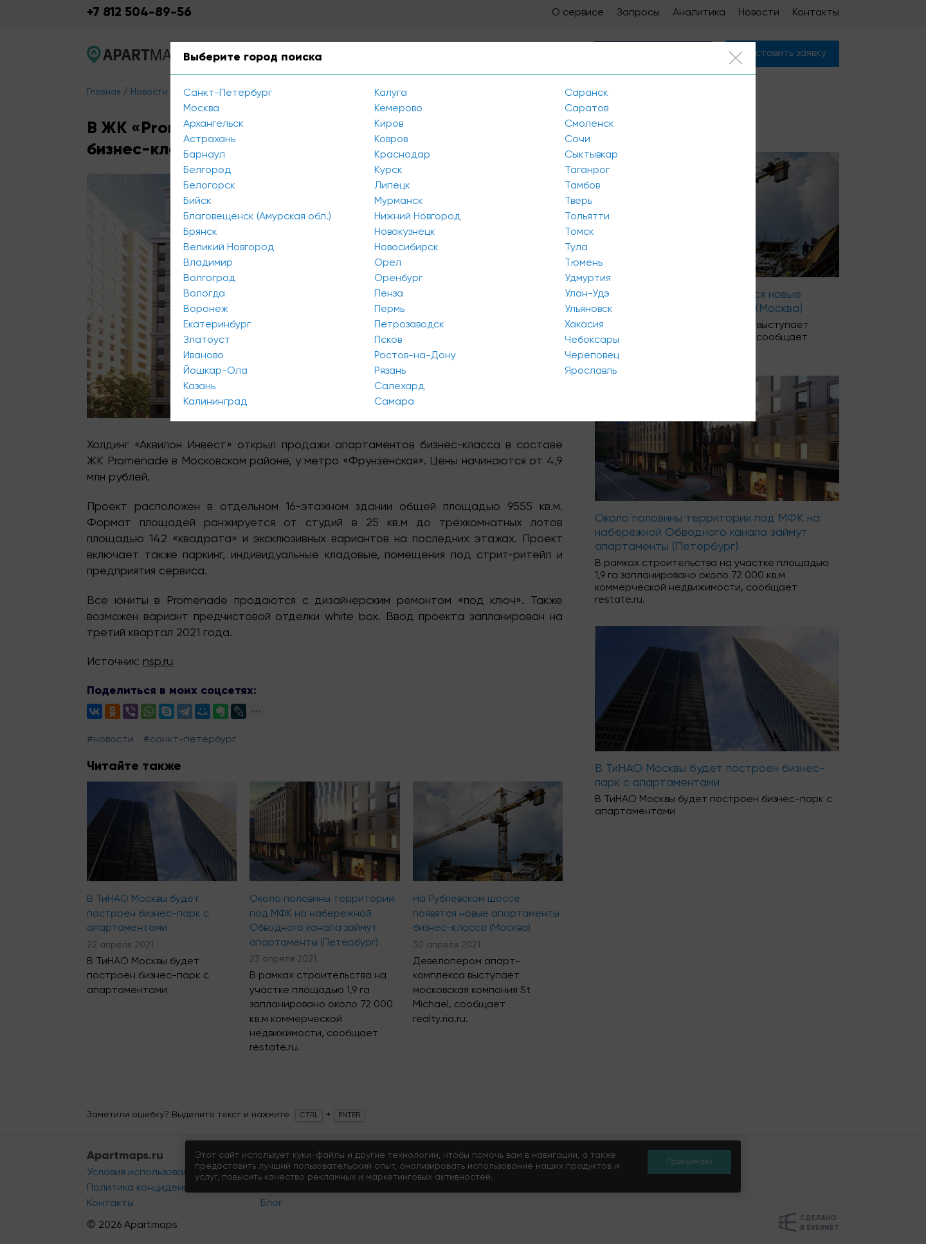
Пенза (388, 294)
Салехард (399, 386)
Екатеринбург (217, 325)
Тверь (578, 201)
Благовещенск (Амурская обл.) (257, 217)
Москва (201, 109)
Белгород (207, 170)
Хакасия (584, 325)
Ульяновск (589, 309)
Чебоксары (592, 340)
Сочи (577, 139)
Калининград (215, 402)
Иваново (203, 356)
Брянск (200, 232)
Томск (579, 232)
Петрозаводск (409, 325)
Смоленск (589, 124)
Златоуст (206, 340)
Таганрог (587, 170)
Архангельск (213, 124)
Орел (387, 263)
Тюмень (584, 263)
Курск (388, 170)
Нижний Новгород (417, 217)
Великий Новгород (228, 247)
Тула (576, 247)
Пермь (389, 309)
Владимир (208, 263)
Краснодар (402, 155)
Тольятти (587, 217)
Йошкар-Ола (215, 371)
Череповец (592, 356)
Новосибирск (406, 247)
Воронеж (205, 309)
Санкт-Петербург (227, 93)
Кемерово (398, 109)
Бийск (197, 201)
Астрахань (209, 139)
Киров (388, 124)
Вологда (204, 294)
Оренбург (398, 278)
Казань (199, 386)
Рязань (390, 371)
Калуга (390, 93)
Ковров (391, 139)
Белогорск (209, 186)
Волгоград (209, 278)
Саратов (586, 109)
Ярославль (591, 371)
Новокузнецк (404, 232)
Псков (388, 340)
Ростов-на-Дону (415, 356)
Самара (394, 402)
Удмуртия (588, 278)
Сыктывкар (591, 155)
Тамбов (582, 186)
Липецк (392, 186)
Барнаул (204, 155)
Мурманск (398, 201)
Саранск (586, 93)
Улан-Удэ (587, 294)
